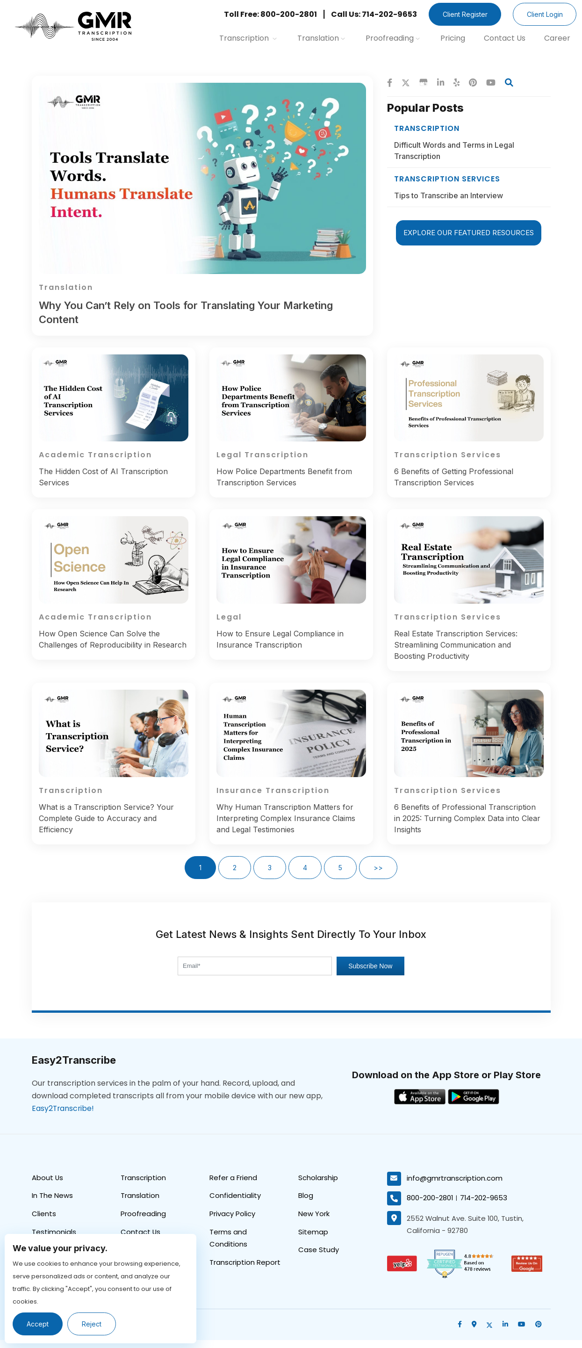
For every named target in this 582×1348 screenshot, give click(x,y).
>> (378, 876)
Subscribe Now (370, 974)
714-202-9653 (484, 1206)
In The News (52, 1204)
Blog (305, 1204)
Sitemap (313, 1241)
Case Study (318, 1259)
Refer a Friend (233, 1186)
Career (557, 38)
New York (314, 1222)
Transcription (248, 38)
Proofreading (393, 38)
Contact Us (504, 38)
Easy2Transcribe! (63, 1116)
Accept (38, 1324)
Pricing (452, 38)
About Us (48, 1186)
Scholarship (318, 1186)
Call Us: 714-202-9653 (371, 14)
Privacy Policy (232, 1222)
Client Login (544, 14)
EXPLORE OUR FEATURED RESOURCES (468, 230)
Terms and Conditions (228, 1247)
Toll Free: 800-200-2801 (267, 14)
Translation (321, 38)
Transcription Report (244, 1271)
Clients (44, 1222)
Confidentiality (235, 1204)
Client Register (462, 14)
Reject (92, 1324)
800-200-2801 (430, 1206)
